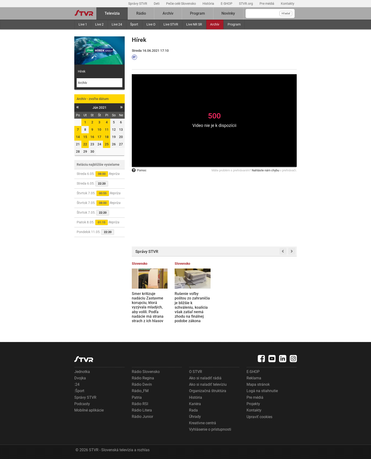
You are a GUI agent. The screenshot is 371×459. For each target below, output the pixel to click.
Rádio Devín (142, 384)
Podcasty (82, 404)
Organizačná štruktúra (207, 391)
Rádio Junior (142, 416)
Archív (214, 24)
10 (99, 129)
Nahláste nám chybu (265, 170)
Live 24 (117, 24)
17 (99, 137)
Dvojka (80, 378)
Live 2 (99, 24)
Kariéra (195, 404)
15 (85, 137)
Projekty (253, 404)
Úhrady (195, 416)
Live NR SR (194, 24)
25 (107, 144)
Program (234, 24)
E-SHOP (227, 3)
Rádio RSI (140, 404)
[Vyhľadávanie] (270, 13)
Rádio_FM (140, 391)
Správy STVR (138, 3)
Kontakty (287, 3)
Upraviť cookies (259, 417)
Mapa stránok (258, 384)
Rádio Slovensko (146, 371)
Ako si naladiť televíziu (208, 384)
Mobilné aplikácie (89, 410)
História (209, 3)
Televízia (112, 13)
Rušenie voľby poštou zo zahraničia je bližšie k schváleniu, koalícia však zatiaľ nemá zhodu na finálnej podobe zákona (192, 307)
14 (78, 137)
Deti (157, 3)
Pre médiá (267, 3)
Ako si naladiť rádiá (205, 378)
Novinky (228, 13)
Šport (134, 24)
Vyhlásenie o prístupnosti (210, 429)
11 (107, 129)
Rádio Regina (143, 378)
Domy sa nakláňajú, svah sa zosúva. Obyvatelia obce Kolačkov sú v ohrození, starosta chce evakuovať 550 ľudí (235, 307)
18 (107, 137)
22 (85, 144)
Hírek (81, 71)
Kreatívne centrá (202, 423)
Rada (193, 410)
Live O (150, 24)
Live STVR (170, 24)
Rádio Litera (142, 410)
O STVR (195, 371)
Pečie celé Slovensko (181, 3)
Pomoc (139, 170)
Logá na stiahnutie (262, 391)
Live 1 (83, 24)
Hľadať (286, 13)
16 (92, 137)
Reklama (254, 378)
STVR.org (246, 3)
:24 (77, 384)
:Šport (79, 391)
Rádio (141, 13)
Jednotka (82, 371)
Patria (137, 397)
